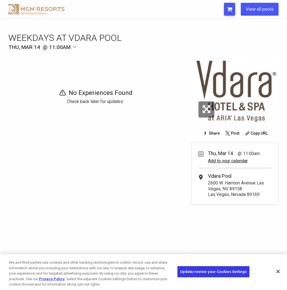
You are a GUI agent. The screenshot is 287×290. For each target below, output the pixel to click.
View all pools (260, 9)
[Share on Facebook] (211, 133)
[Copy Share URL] (256, 133)
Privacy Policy (52, 279)
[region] (143, 272)
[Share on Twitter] (231, 133)
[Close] (278, 271)
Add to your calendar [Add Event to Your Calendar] (228, 160)
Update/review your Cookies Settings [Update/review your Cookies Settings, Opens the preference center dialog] (213, 272)
